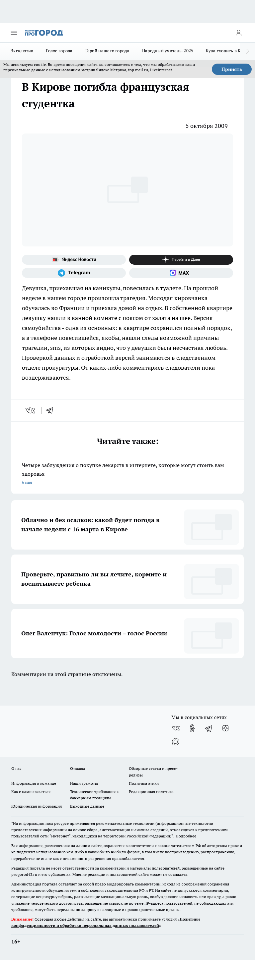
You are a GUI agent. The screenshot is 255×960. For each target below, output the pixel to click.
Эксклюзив (22, 51)
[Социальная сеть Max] (181, 273)
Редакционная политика (151, 791)
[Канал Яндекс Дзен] (181, 260)
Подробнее (186, 835)
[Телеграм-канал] (74, 273)
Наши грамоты (84, 783)
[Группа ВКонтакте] (175, 728)
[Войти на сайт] (238, 32)
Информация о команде (33, 783)
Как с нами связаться (30, 791)
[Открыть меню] (14, 32)
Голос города (59, 51)
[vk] (31, 410)
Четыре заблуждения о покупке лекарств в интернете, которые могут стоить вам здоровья (127, 474)
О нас (16, 768)
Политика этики (144, 783)
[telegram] (51, 410)
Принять (231, 69)
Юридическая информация (36, 806)
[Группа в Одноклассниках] (192, 728)
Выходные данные (87, 806)
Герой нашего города (107, 51)
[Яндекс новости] (74, 260)
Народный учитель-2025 (168, 51)
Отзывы (77, 768)
